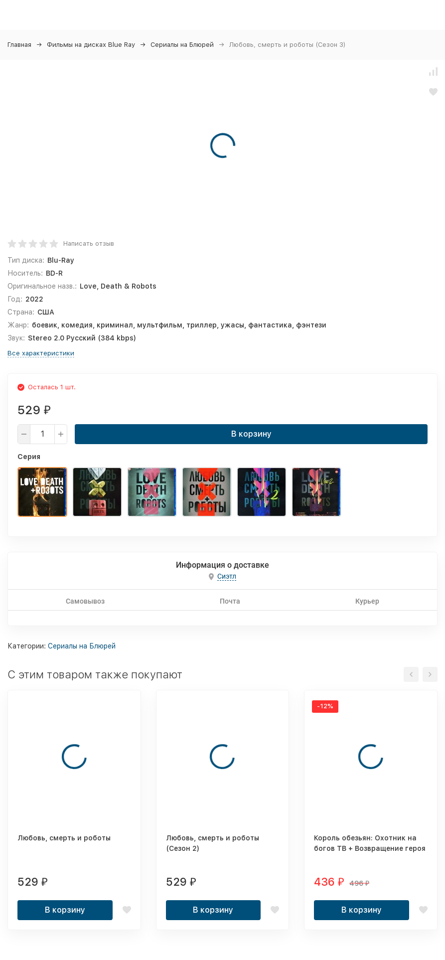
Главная (19, 44)
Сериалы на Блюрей (182, 44)
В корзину (251, 434)
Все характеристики (40, 353)
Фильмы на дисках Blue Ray (91, 44)
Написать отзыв (88, 243)
